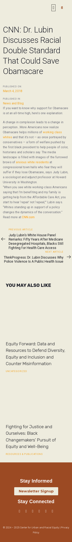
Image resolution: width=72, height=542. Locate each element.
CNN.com (28, 217)
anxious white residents (32, 162)
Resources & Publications (24, 454)
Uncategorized (16, 371)
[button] (53, 7)
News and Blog (13, 103)
